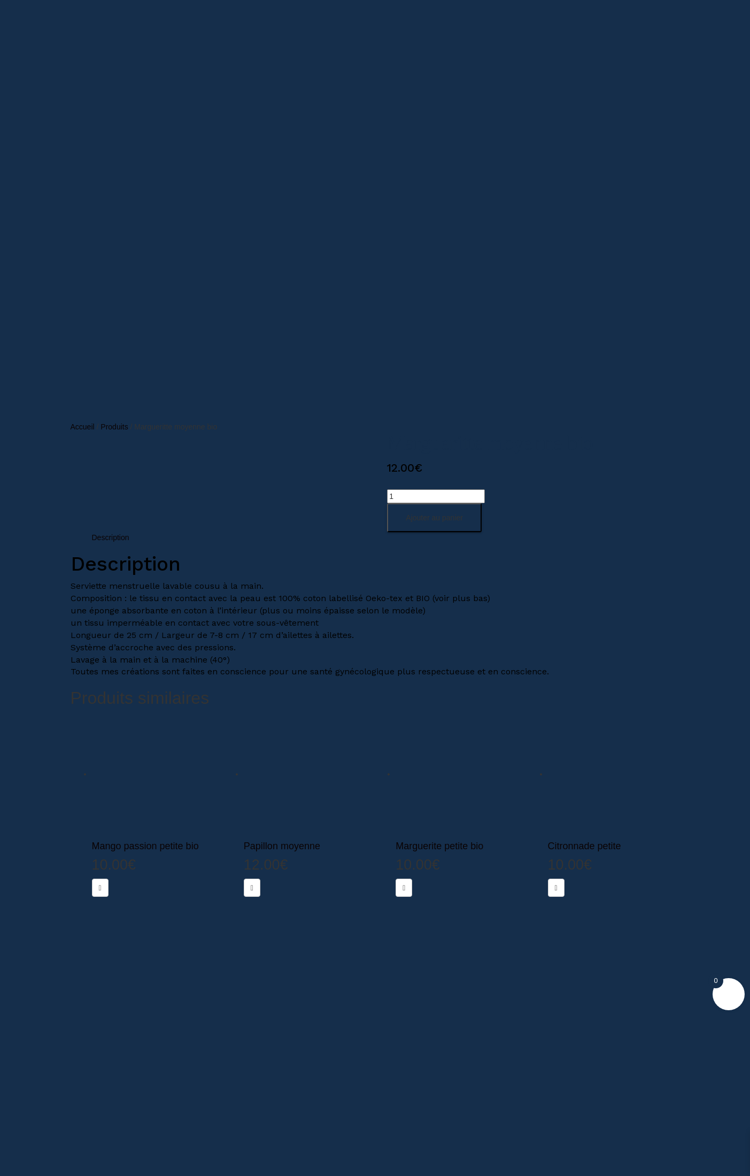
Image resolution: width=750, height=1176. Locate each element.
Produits (114, 426)
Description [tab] (110, 537)
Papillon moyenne (282, 846)
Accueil (83, 426)
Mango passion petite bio (145, 846)
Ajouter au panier (434, 517)
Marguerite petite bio (439, 846)
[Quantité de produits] (436, 496)
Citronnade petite (584, 846)
